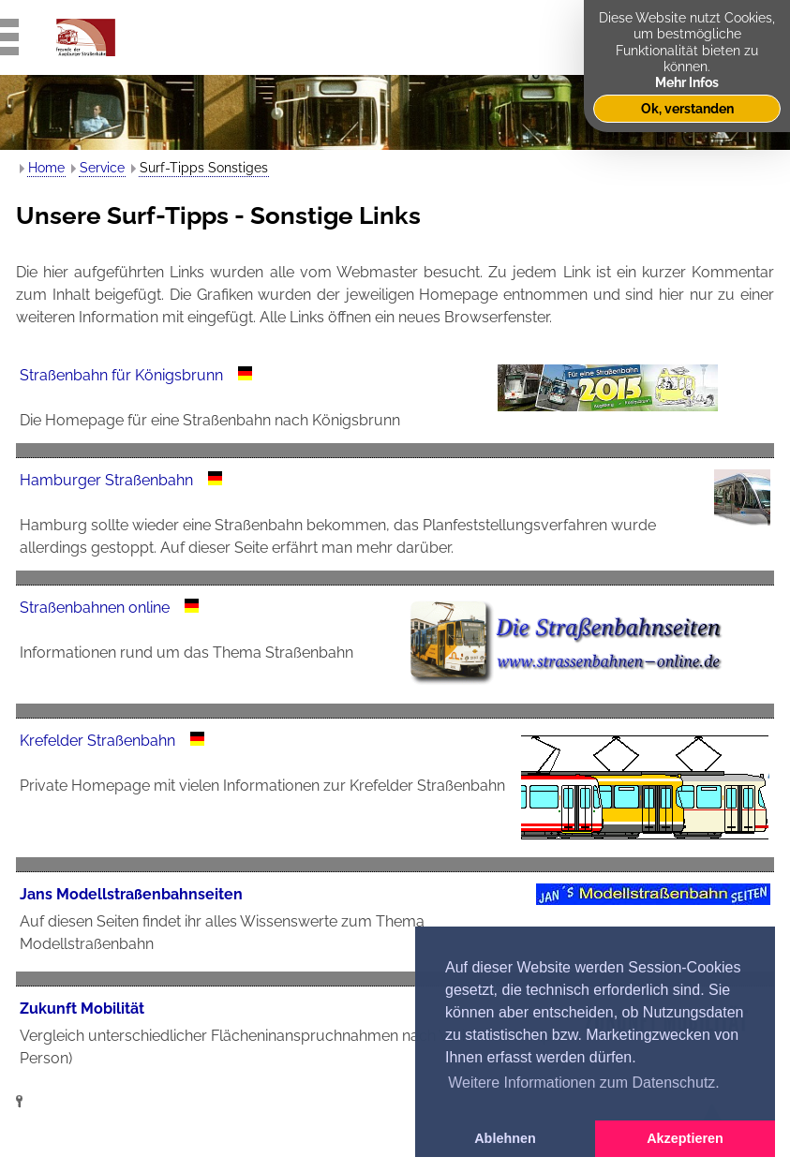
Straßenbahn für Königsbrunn (121, 375)
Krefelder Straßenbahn (97, 740)
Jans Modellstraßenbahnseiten (131, 894)
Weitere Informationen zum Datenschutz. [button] (584, 1082)
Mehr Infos (687, 82)
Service (102, 167)
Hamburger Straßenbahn (106, 480)
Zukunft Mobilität (82, 1008)
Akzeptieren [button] (685, 1138)
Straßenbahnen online (95, 607)
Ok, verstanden (687, 108)
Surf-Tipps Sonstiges (204, 167)
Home (46, 167)
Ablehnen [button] (505, 1138)
